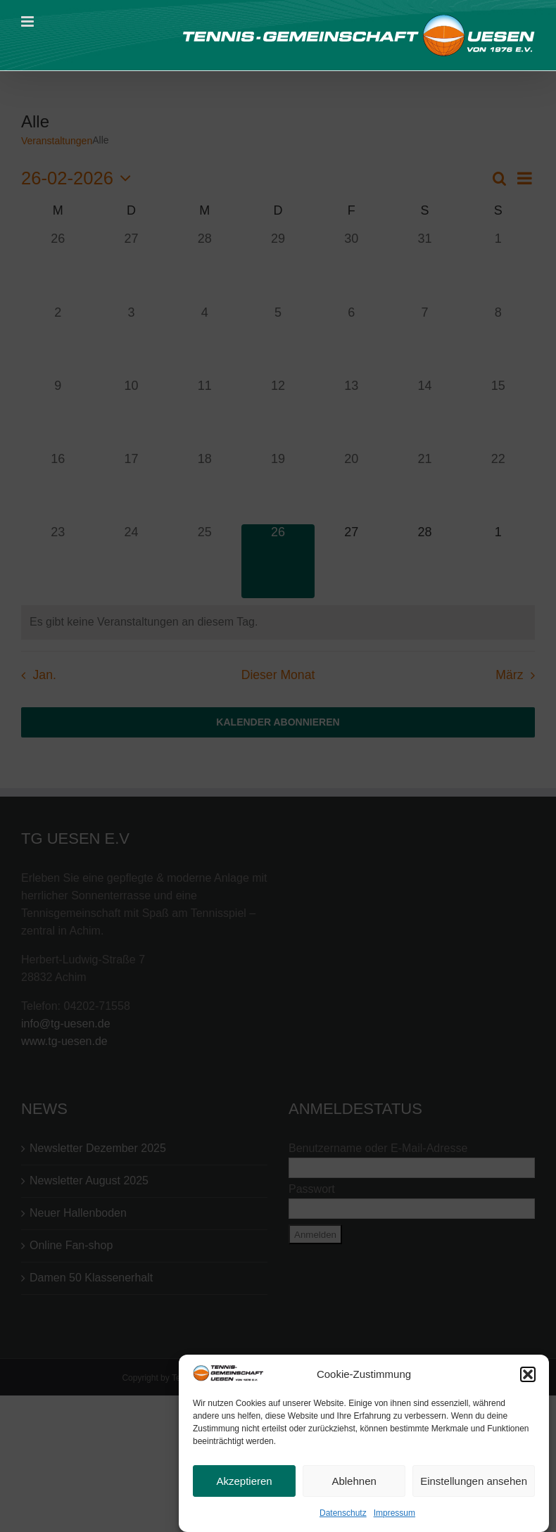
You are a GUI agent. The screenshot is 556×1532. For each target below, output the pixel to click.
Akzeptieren (244, 1484)
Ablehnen (353, 1484)
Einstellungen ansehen (473, 1484)
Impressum (394, 1516)
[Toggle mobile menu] (28, 21)
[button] (528, 1377)
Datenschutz (343, 1516)
